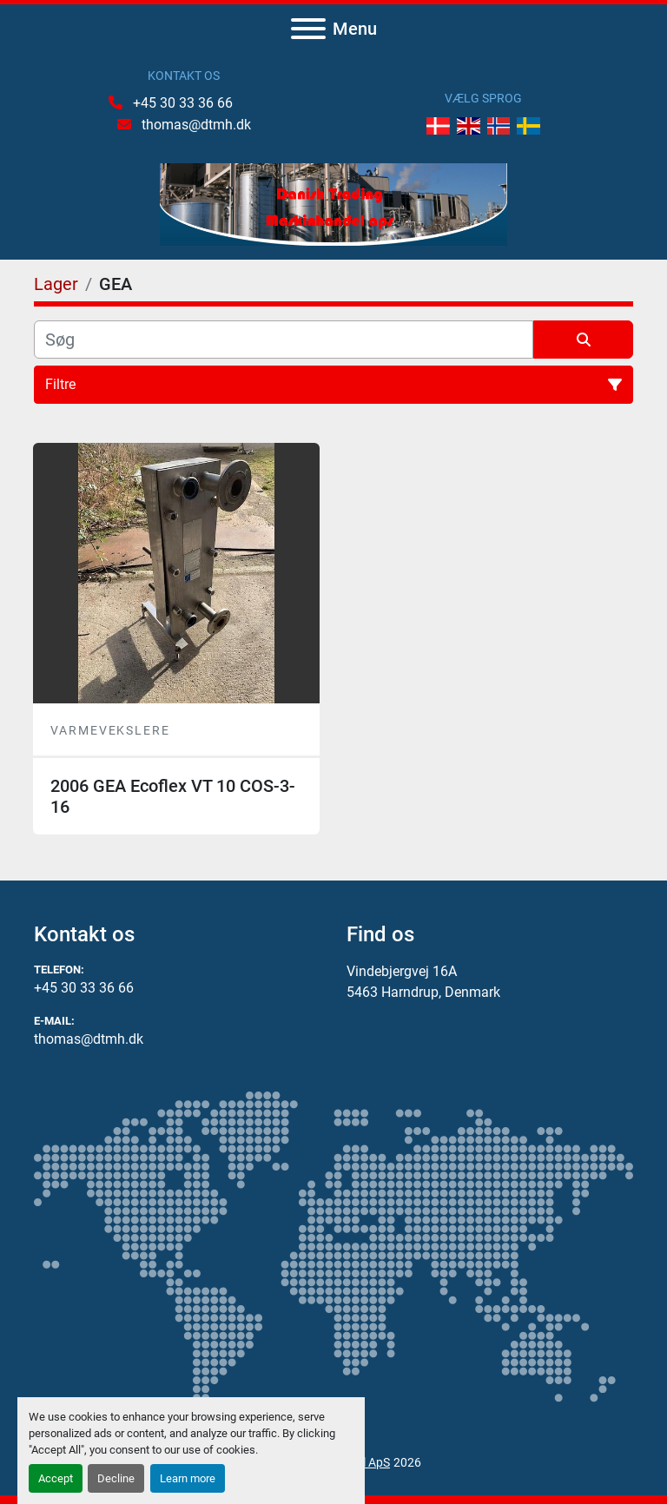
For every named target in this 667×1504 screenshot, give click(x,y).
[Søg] (283, 339)
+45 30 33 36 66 (181, 103)
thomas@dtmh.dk (194, 124)
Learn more (187, 1478)
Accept (55, 1478)
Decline (116, 1478)
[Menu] (308, 28)
